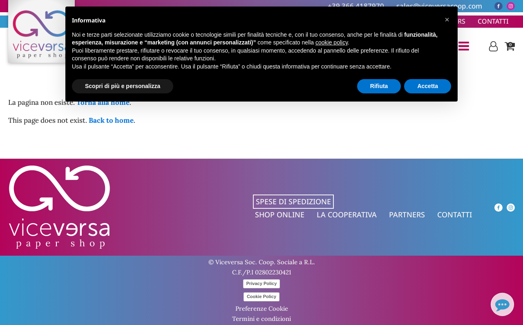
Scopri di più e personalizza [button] (122, 86)
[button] (447, 19)
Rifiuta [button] (379, 86)
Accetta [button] (427, 86)
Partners (407, 214)
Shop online (279, 214)
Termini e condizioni (261, 319)
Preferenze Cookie (261, 308)
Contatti (493, 21)
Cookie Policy (261, 296)
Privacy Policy (261, 283)
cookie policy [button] (331, 42)
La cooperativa (347, 214)
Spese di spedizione (293, 201)
